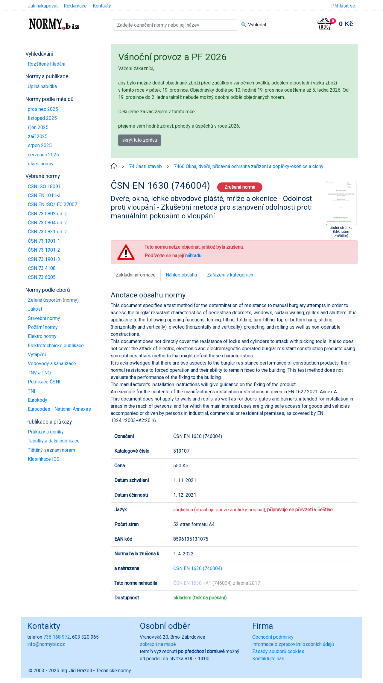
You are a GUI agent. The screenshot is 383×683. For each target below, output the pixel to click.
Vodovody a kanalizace (52, 363)
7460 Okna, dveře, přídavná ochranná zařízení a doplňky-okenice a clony (248, 166)
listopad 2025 (42, 118)
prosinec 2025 (43, 109)
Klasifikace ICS (44, 459)
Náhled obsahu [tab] (181, 275)
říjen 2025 (38, 127)
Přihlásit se (343, 6)
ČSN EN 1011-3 (44, 195)
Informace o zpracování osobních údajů (293, 644)
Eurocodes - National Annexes (59, 409)
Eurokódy (37, 400)
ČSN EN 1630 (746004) (197, 568)
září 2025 (38, 136)
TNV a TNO (39, 373)
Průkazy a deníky (46, 432)
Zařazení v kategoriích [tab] (230, 275)
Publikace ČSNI (44, 382)
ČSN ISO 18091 (44, 186)
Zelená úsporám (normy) (53, 300)
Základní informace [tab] (136, 275)
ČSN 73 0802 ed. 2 (47, 214)
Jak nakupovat (43, 6)
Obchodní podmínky (273, 637)
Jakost (35, 309)
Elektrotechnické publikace (56, 345)
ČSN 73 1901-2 (44, 250)
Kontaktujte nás (268, 658)
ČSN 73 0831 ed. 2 (47, 232)
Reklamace (75, 6)
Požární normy (43, 327)
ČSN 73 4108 (42, 268)
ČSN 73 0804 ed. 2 (47, 223)
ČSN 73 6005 (42, 277)
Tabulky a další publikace (54, 441)
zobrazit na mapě (158, 644)
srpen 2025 (40, 145)
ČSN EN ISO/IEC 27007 (52, 204)
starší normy (41, 164)
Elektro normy (42, 336)
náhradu (193, 256)
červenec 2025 (43, 155)
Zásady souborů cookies (278, 651)
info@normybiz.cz (46, 644)
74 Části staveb (145, 166)
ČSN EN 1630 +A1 (192, 583)
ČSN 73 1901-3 (44, 259)
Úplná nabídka (42, 86)
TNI (31, 391)
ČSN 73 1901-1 (44, 241)
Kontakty (102, 6)
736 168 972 (56, 637)
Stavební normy (44, 318)
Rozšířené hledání (46, 64)
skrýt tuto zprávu (139, 140)
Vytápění (37, 354)
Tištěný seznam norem (51, 450)
